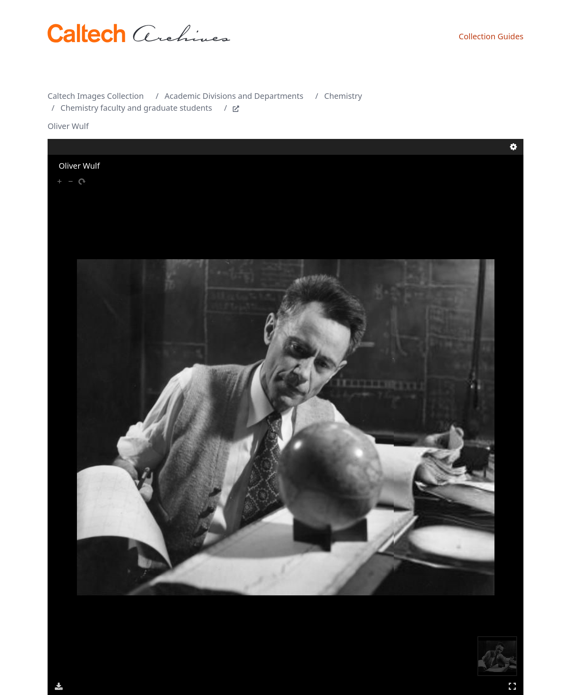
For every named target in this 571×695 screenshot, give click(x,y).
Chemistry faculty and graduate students (136, 107)
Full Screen (512, 686)
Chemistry (343, 95)
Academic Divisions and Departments (234, 95)
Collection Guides (491, 36)
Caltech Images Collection (96, 95)
